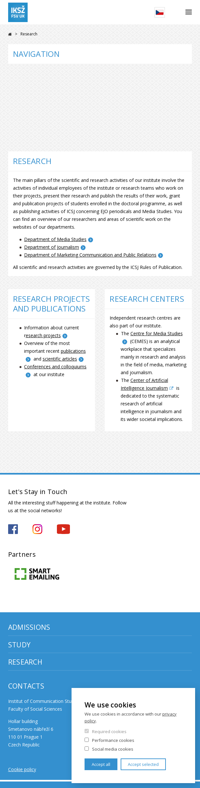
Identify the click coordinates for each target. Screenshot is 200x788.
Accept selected (143, 764)
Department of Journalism (51, 247)
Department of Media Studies (55, 239)
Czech (159, 12)
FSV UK (10, 34)
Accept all (101, 764)
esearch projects (43, 335)
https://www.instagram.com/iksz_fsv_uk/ (37, 529)
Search (175, 12)
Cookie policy (22, 769)
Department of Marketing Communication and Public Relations (90, 255)
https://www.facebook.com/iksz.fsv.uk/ (13, 529)
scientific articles (60, 359)
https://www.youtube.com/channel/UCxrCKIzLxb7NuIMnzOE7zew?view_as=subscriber (63, 529)
